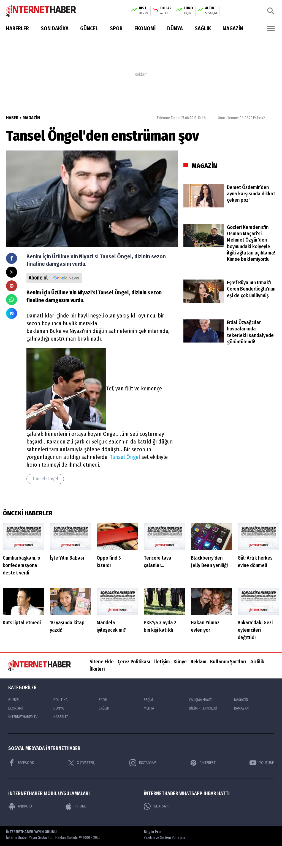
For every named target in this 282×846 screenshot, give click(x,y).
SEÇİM (148, 699)
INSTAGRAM (142, 762)
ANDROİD (20, 806)
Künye (180, 662)
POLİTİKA (60, 699)
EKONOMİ (145, 28)
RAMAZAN (241, 708)
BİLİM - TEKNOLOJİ (203, 708)
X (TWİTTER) (82, 763)
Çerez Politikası (134, 662)
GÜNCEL (89, 28)
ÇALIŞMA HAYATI (201, 699)
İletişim (162, 662)
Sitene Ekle (102, 662)
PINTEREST (203, 762)
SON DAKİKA (55, 28)
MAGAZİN (233, 28)
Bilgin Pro (165, 834)
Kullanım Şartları (228, 662)
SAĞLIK (203, 28)
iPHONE (75, 806)
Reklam (198, 662)
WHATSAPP (157, 806)
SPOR (116, 28)
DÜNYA (175, 28)
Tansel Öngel (125, 457)
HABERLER (17, 28)
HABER (12, 117)
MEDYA (149, 708)
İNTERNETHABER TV (22, 716)
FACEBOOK (21, 762)
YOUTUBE (262, 762)
